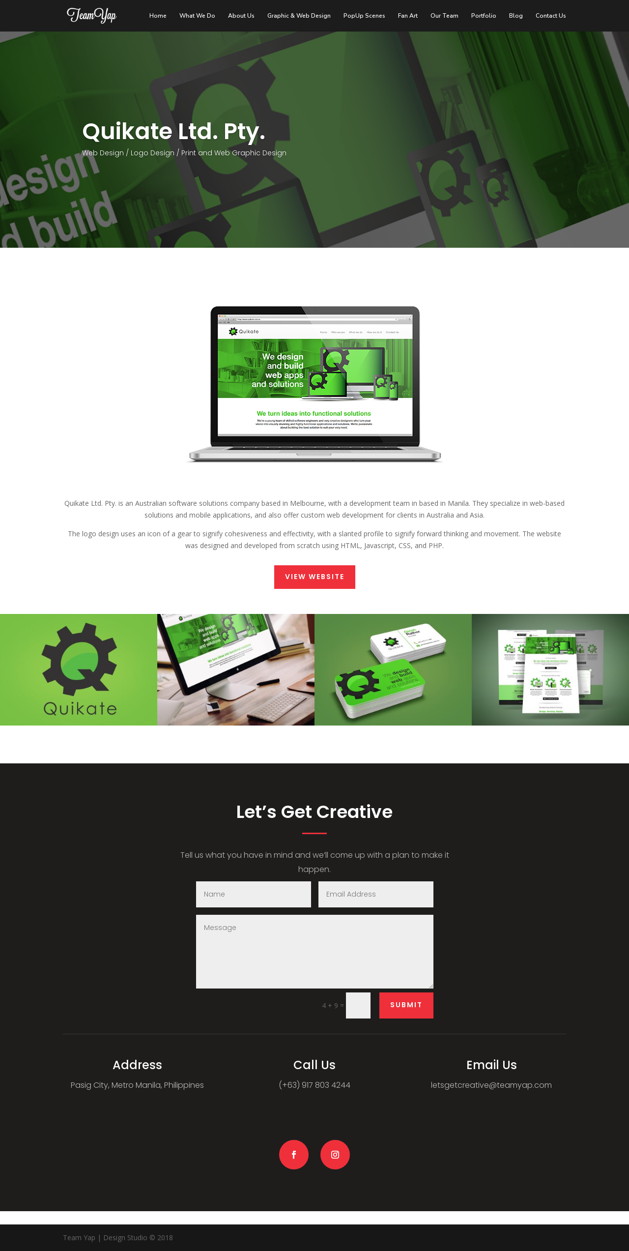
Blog (516, 16)
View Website (314, 577)
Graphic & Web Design (299, 16)
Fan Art (408, 16)
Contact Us (551, 16)
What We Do (197, 16)
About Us (241, 16)
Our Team (444, 16)
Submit (406, 1005)
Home (158, 16)
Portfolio (483, 16)
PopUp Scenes (364, 16)
